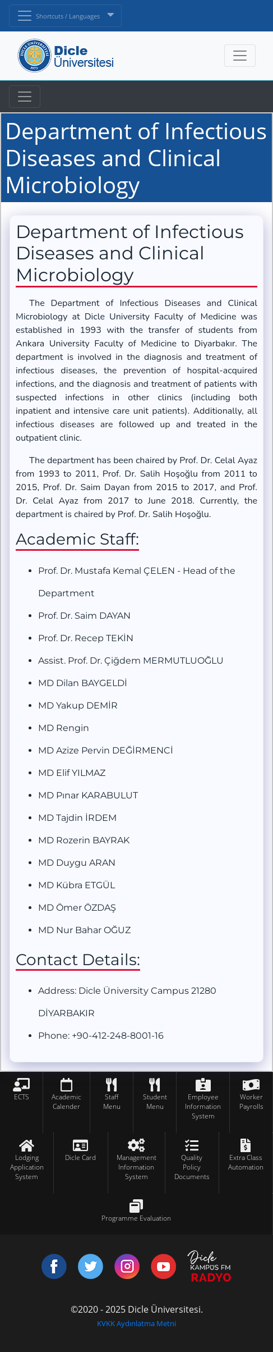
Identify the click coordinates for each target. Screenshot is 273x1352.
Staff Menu (112, 1101)
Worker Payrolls (251, 1101)
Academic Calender (66, 1101)
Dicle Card (80, 1157)
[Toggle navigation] (24, 96)
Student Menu (155, 1101)
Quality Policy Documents (192, 1167)
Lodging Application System (27, 1167)
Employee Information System (203, 1106)
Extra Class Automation (245, 1162)
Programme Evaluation (136, 1218)
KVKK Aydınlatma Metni (136, 1323)
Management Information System (136, 1167)
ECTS (21, 1097)
